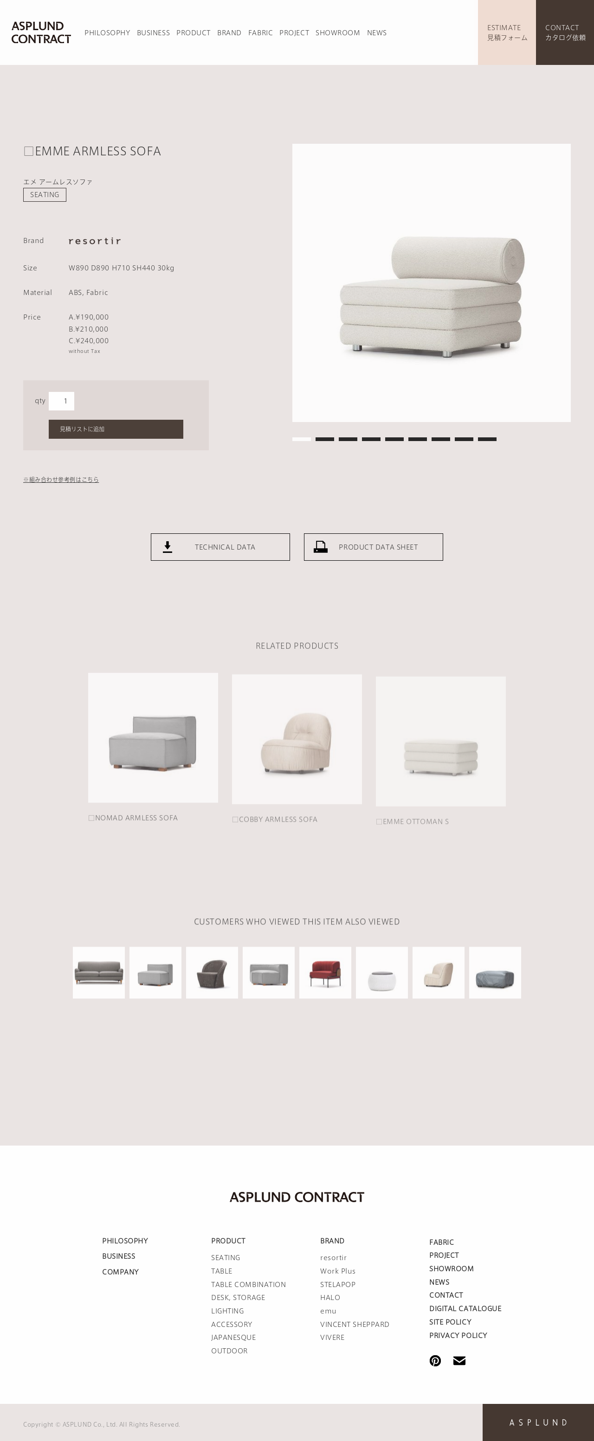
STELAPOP (337, 1284)
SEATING (44, 195)
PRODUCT (193, 33)
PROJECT (294, 33)
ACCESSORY (231, 1324)
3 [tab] (348, 439)
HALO (330, 1297)
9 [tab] (487, 439)
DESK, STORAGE (238, 1297)
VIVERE (332, 1337)
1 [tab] (301, 439)
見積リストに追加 (82, 429)
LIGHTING (227, 1311)
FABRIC (260, 33)
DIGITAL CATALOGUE (465, 1309)
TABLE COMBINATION (248, 1284)
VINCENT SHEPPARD (355, 1324)
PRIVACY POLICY (458, 1335)
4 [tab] (371, 439)
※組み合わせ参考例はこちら (61, 479)
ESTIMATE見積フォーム (507, 33)
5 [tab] (394, 439)
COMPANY (120, 1272)
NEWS (377, 33)
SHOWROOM (338, 33)
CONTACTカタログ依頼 (565, 33)
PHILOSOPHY (107, 33)
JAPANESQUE (233, 1337)
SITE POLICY (450, 1322)
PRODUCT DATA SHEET (378, 558)
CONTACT (446, 1295)
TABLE (221, 1271)
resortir (333, 1258)
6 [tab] (417, 439)
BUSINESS (153, 33)
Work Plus (338, 1271)
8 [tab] (464, 439)
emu (328, 1311)
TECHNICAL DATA (225, 558)
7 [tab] (441, 439)
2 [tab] (325, 439)
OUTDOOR (229, 1351)
